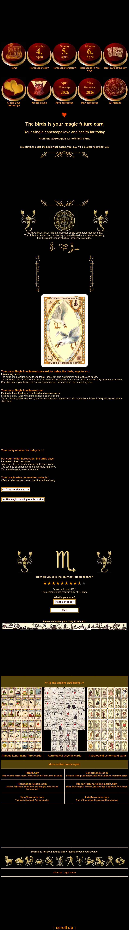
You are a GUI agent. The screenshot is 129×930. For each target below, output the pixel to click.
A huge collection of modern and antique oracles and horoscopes (32, 786)
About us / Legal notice (64, 872)
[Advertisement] (64, 21)
